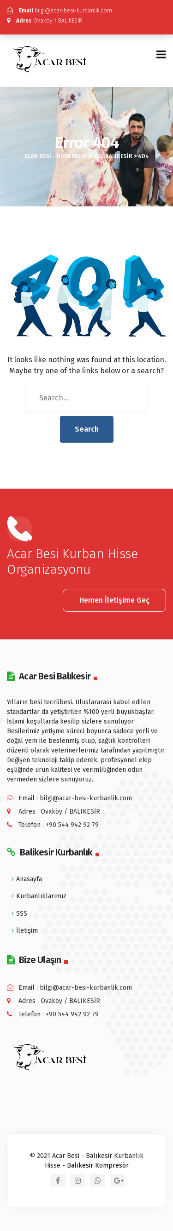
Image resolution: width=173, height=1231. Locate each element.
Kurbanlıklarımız (41, 896)
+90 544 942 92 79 (72, 825)
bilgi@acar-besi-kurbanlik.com (59, 10)
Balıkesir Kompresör (98, 1165)
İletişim (27, 931)
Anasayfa (29, 879)
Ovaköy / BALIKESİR (44, 20)
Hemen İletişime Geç (114, 600)
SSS (21, 914)
